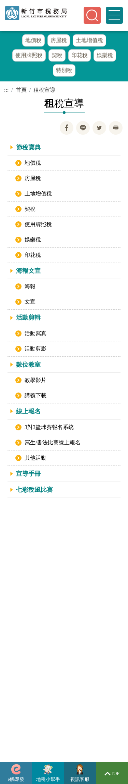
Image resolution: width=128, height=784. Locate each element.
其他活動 (35, 458)
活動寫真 (35, 333)
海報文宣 (28, 271)
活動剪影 (35, 349)
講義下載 (35, 396)
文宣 (30, 302)
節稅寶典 (28, 147)
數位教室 (28, 364)
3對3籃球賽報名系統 (49, 427)
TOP (111, 773)
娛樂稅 (33, 240)
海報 (30, 287)
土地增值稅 (38, 194)
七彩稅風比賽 (34, 490)
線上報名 (28, 411)
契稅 (30, 209)
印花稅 (33, 255)
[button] (92, 15)
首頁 (21, 90)
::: (6, 90)
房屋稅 (33, 178)
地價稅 (33, 163)
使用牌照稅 (38, 224)
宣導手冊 (28, 473)
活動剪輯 (28, 317)
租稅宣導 (44, 90)
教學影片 (35, 380)
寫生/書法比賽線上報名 (53, 442)
